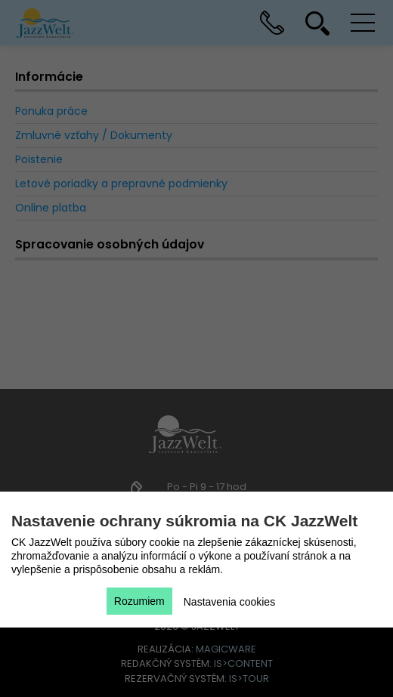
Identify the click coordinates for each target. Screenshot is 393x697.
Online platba (50, 207)
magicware (226, 649)
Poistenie (39, 159)
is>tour (249, 678)
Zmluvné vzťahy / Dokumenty (93, 135)
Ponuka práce (51, 111)
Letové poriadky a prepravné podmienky (121, 183)
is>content (243, 663)
